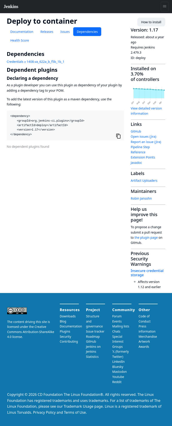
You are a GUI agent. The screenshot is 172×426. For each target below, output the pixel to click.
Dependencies (87, 32)
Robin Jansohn (141, 198)
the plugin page (146, 237)
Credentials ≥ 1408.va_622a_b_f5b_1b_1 (35, 61)
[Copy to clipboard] (118, 135)
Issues (65, 32)
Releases (46, 32)
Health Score (19, 40)
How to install (151, 22)
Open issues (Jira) (143, 136)
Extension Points (143, 157)
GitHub (136, 131)
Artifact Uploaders (144, 180)
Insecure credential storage (147, 272)
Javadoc (136, 162)
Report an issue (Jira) (146, 142)
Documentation (21, 32)
